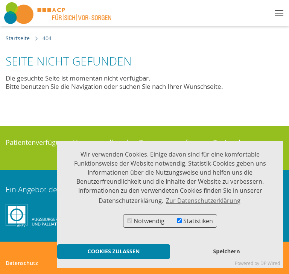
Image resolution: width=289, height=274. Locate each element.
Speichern (226, 251)
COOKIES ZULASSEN (113, 251)
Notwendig (145, 221)
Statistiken (195, 221)
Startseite (18, 38)
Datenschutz (22, 262)
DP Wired (270, 263)
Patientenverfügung (37, 142)
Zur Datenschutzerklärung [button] (203, 200)
